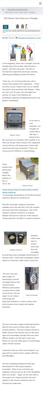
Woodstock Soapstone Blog (17, 10)
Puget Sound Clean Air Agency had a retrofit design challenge (20, 191)
